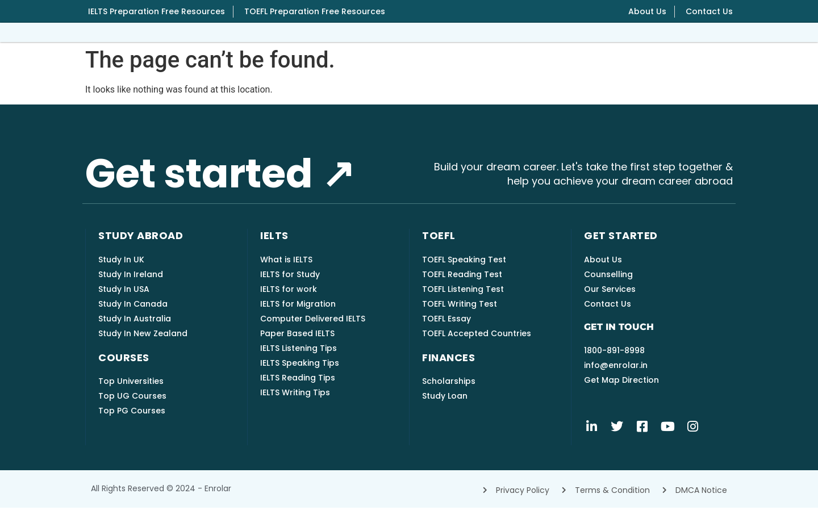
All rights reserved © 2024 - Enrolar (161, 507)
